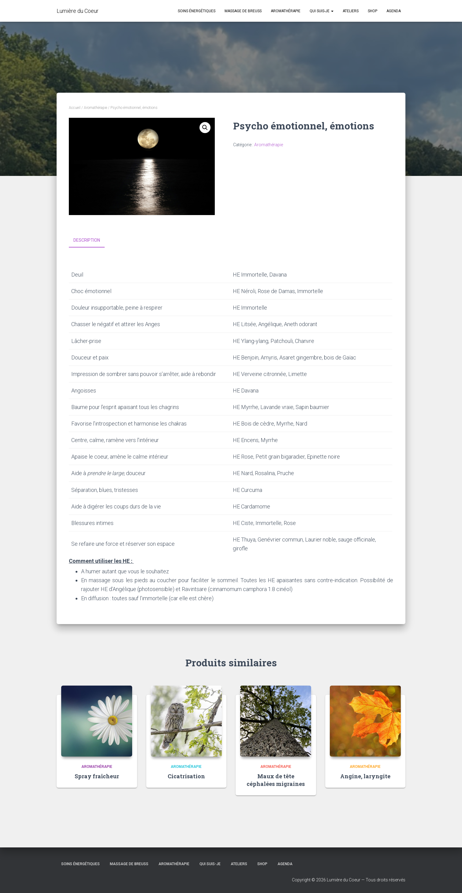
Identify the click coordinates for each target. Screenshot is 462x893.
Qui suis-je (321, 11)
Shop (372, 11)
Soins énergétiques (196, 11)
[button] (205, 127)
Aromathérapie (285, 11)
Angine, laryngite (365, 776)
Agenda (393, 11)
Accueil (74, 108)
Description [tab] (86, 240)
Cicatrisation (186, 776)
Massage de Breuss (243, 11)
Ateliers (351, 11)
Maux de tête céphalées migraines (276, 779)
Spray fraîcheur (97, 776)
